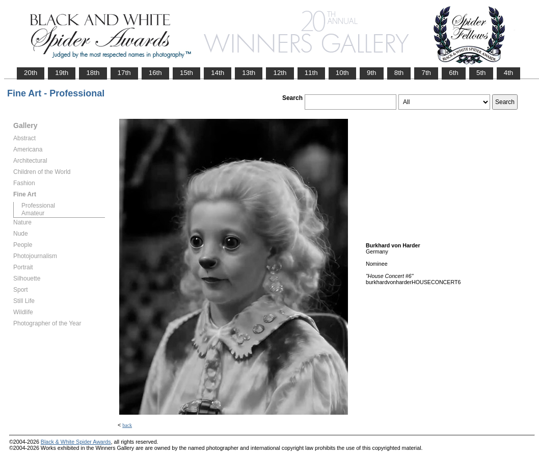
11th (311, 73)
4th (508, 73)
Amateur (32, 213)
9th (371, 73)
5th (481, 73)
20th (30, 73)
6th (453, 73)
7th (426, 73)
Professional (38, 205)
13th (248, 73)
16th (155, 73)
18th (92, 73)
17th (124, 73)
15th (186, 73)
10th (342, 73)
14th (217, 73)
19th (61, 73)
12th (279, 73)
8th (399, 73)
